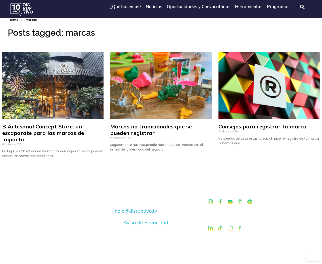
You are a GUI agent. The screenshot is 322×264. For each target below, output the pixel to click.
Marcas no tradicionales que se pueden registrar (151, 141)
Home (14, 31)
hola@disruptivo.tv (136, 222)
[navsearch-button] (302, 6)
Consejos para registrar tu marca (262, 138)
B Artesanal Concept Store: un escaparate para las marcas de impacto (43, 144)
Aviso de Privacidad (145, 234)
